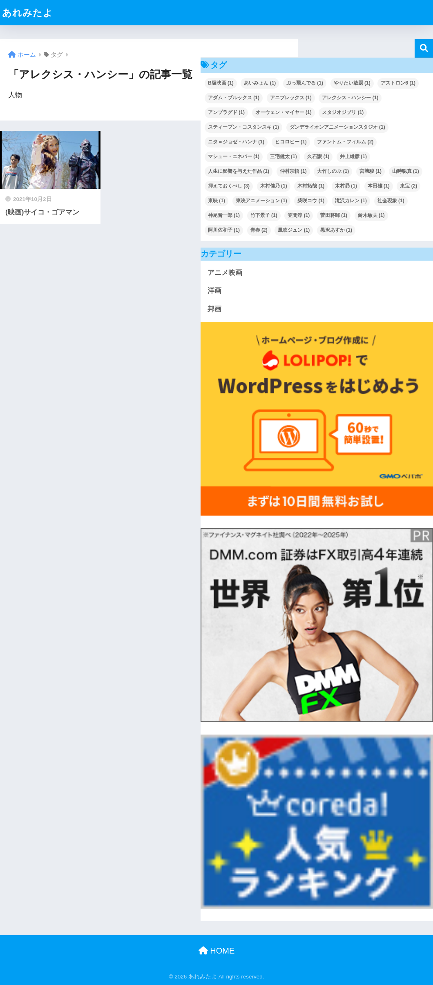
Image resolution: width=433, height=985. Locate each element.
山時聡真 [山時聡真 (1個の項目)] (405, 171)
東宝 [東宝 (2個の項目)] (408, 186)
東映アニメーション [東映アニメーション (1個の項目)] (261, 200)
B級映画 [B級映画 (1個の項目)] (221, 83)
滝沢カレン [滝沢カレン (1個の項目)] (351, 200)
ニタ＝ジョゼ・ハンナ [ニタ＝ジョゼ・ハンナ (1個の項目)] (236, 142)
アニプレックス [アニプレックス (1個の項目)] (291, 98)
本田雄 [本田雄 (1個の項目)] (379, 186)
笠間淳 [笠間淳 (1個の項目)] (299, 215)
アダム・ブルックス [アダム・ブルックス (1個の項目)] (233, 98)
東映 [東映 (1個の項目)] (216, 200)
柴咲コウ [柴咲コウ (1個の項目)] (310, 200)
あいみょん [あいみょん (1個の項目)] (260, 83)
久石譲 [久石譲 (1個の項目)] (318, 156)
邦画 (214, 309)
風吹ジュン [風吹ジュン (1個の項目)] (294, 230)
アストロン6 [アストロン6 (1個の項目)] (398, 83)
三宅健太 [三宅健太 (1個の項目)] (283, 156)
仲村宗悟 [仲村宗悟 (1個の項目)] (293, 171)
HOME (217, 950)
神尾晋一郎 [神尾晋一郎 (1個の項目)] (224, 215)
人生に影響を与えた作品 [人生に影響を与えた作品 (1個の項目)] (238, 171)
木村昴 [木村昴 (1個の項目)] (346, 186)
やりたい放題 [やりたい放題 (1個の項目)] (352, 83)
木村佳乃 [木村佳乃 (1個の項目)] (273, 186)
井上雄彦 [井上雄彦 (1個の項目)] (353, 156)
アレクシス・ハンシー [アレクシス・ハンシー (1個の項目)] (350, 98)
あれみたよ (27, 12)
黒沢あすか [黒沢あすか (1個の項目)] (336, 230)
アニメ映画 (225, 273)
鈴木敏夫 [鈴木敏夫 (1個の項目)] (371, 215)
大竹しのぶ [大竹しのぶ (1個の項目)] (333, 171)
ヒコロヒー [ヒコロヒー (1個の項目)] (291, 142)
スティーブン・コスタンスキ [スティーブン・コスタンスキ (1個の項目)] (243, 127)
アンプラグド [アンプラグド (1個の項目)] (226, 112)
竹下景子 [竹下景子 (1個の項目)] (263, 215)
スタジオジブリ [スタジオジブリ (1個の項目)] (343, 112)
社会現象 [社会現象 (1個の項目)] (390, 200)
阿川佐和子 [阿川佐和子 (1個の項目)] (224, 230)
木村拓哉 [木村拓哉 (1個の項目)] (310, 186)
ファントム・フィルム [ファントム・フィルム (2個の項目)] (345, 142)
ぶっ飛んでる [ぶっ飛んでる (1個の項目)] (304, 83)
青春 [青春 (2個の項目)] (259, 230)
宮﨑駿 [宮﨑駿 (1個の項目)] (370, 171)
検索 (424, 48)
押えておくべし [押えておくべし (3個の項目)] (229, 186)
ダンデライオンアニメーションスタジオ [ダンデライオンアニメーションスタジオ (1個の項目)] (337, 127)
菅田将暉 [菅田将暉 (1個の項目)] (333, 215)
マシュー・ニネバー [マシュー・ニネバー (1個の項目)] (233, 156)
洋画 (214, 291)
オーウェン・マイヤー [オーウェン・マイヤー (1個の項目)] (283, 112)
